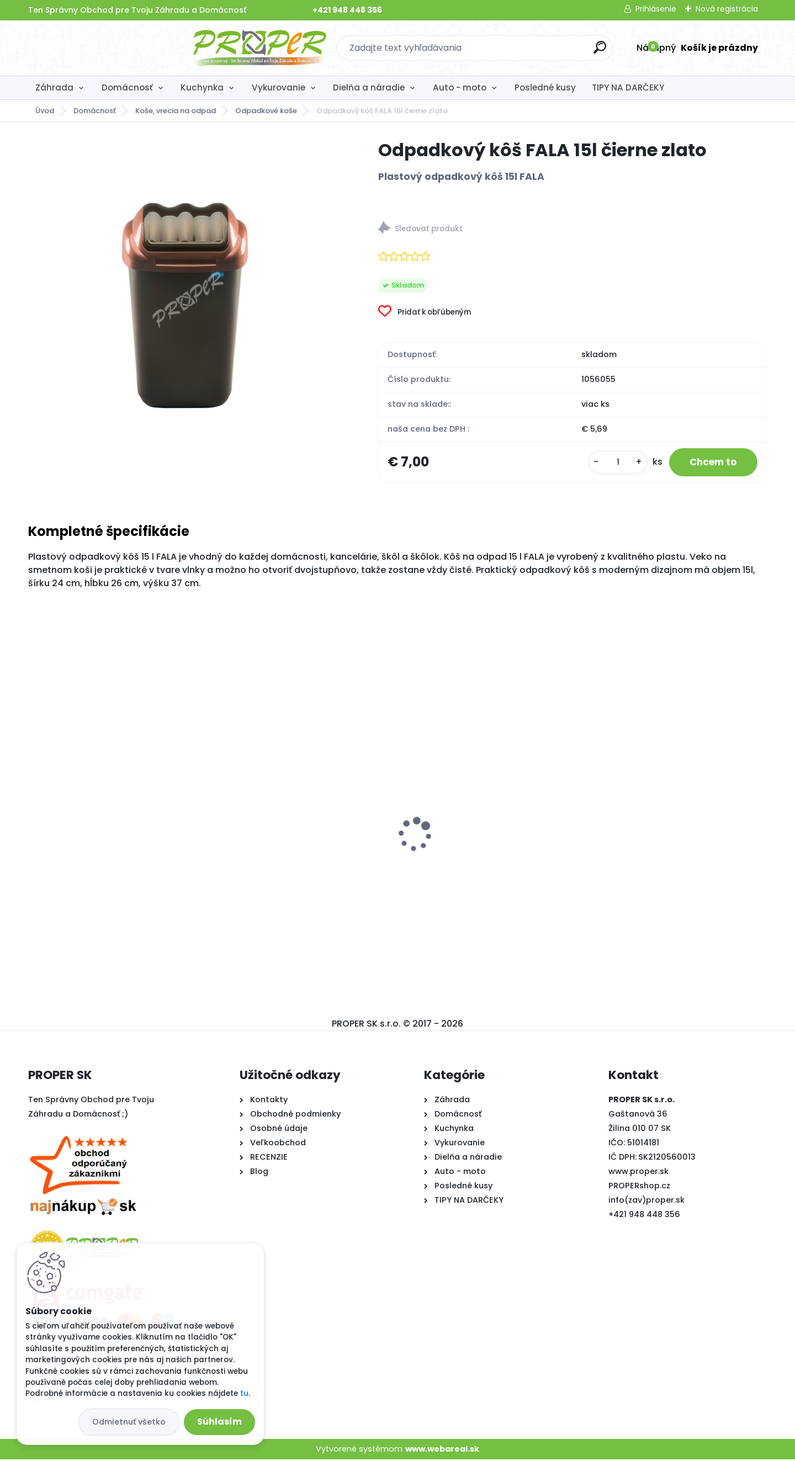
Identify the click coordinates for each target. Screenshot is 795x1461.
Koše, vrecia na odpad (175, 110)
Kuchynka (202, 87)
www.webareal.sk (442, 1449)
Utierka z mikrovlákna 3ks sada (289, 843)
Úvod (44, 110)
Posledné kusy (545, 87)
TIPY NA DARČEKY (628, 87)
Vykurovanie (278, 87)
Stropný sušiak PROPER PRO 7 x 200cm (490, 851)
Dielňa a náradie (369, 87)
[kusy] (611, 462)
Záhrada (54, 87)
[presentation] (36, 818)
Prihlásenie (655, 8)
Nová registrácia (727, 8)
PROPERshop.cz (639, 1186)
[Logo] (95, 48)
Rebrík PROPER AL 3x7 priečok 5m (664, 843)
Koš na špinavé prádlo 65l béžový (106, 843)
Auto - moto (459, 87)
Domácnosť (127, 87)
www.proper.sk (638, 1172)
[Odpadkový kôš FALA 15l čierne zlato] (185, 296)
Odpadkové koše (266, 110)
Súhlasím (219, 1421)
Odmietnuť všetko (129, 1421)
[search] (517, 51)
